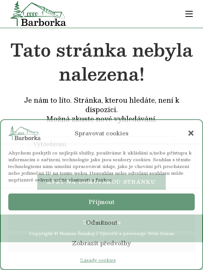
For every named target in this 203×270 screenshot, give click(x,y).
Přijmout (101, 201)
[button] (191, 133)
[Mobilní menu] (189, 14)
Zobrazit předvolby (101, 243)
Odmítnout (101, 222)
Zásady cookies (98, 260)
